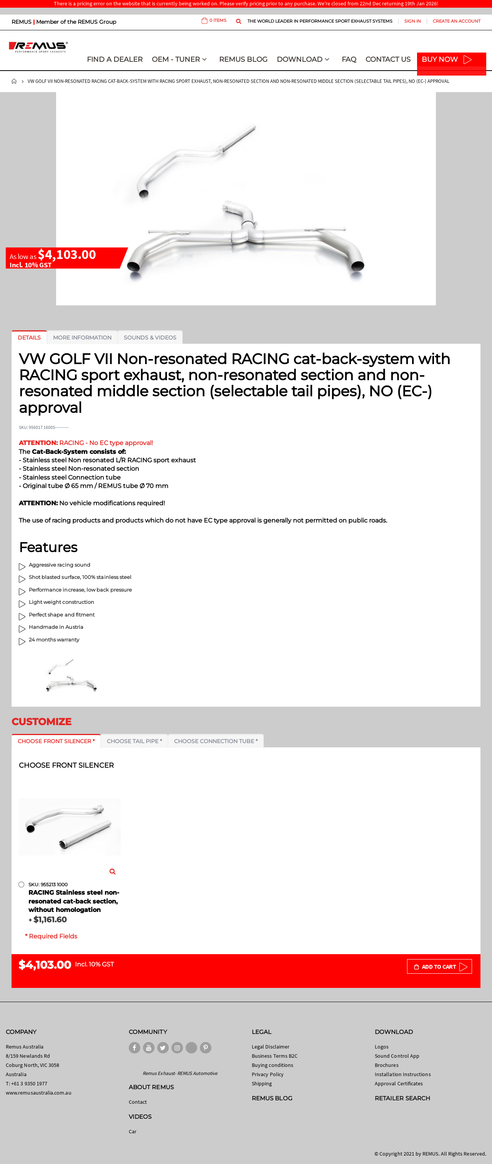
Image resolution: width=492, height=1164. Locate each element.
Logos (382, 1046)
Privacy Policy (268, 1074)
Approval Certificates (399, 1083)
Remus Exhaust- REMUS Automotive (180, 1073)
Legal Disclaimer (270, 1046)
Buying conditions (272, 1065)
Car (132, 1131)
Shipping (262, 1083)
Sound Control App (397, 1055)
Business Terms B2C (275, 1055)
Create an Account (456, 21)
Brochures (387, 1065)
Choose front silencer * (56, 741)
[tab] (29, 337)
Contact (138, 1101)
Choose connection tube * (216, 741)
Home (14, 81)
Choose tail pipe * (134, 741)
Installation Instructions (403, 1074)
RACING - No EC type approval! (86, 443)
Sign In (412, 21)
